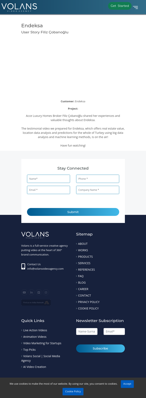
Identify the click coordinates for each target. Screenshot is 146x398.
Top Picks (29, 350)
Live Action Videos (35, 330)
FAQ (81, 276)
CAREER (83, 289)
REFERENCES (86, 269)
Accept (127, 383)
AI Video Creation (34, 367)
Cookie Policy (73, 391)
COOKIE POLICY (88, 308)
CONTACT (84, 295)
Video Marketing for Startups (42, 343)
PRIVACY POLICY (89, 302)
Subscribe (100, 348)
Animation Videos (35, 337)
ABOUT (83, 244)
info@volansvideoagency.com (45, 268)
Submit (73, 212)
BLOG (82, 282)
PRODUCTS (85, 257)
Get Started (120, 6)
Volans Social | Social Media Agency (40, 358)
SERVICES (84, 263)
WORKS (83, 250)
